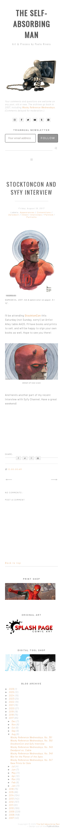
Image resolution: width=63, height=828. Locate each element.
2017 (11, 718)
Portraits (31, 217)
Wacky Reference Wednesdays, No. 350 (31, 740)
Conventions (44, 212)
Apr (14, 776)
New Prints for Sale (20, 763)
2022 (12, 701)
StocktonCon (33, 315)
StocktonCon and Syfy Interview (27, 743)
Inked (25, 214)
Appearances (27, 212)
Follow (48, 138)
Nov (14, 724)
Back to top (13, 563)
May (14, 773)
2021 (11, 705)
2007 (12, 818)
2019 (11, 711)
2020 (12, 708)
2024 (12, 695)
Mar (14, 779)
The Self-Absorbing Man (31, 24)
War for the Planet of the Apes (26, 756)
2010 (11, 808)
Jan (14, 785)
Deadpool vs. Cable (20, 750)
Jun (14, 769)
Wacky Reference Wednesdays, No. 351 (31, 737)
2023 (12, 698)
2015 (11, 792)
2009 (12, 811)
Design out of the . (44, 826)
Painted (49, 214)
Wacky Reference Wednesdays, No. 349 (31, 747)
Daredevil (14, 214)
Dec (14, 721)
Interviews (36, 214)
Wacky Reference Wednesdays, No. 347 (31, 760)
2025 (12, 692)
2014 (11, 795)
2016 (11, 789)
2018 (11, 714)
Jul (14, 766)
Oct (14, 727)
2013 (11, 798)
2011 (11, 805)
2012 (11, 802)
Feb (14, 782)
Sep (14, 730)
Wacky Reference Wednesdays (38, 107)
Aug (14, 734)
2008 (12, 814)
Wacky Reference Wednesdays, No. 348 (31, 753)
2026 (12, 689)
